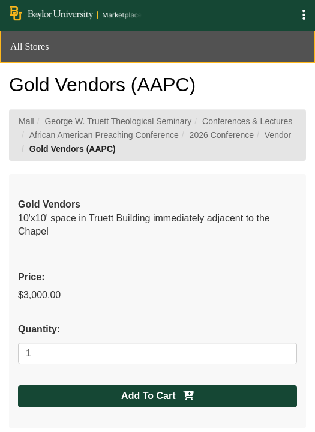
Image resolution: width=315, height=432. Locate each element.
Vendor (278, 135)
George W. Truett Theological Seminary (117, 121)
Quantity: (39, 329)
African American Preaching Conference (104, 135)
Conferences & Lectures (247, 121)
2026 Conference (222, 135)
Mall (26, 121)
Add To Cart (157, 396)
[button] (303, 15)
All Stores (29, 46)
